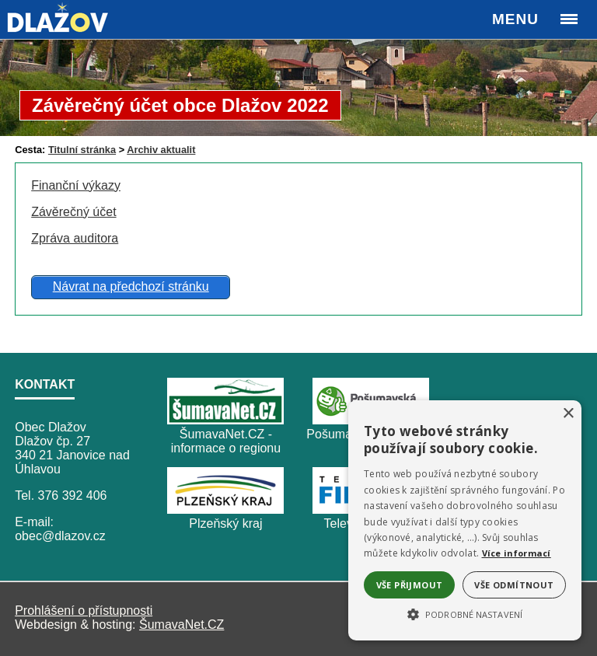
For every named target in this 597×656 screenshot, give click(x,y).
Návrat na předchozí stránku (131, 286)
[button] (465, 613)
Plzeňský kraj (225, 523)
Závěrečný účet (73, 211)
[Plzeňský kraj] (225, 509)
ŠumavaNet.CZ (181, 624)
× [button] (568, 414)
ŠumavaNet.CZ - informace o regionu (226, 441)
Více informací (516, 553)
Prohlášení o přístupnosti (83, 610)
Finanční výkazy (75, 185)
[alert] (464, 520)
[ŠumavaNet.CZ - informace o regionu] (225, 420)
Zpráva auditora (74, 238)
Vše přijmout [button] (409, 585)
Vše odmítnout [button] (513, 585)
